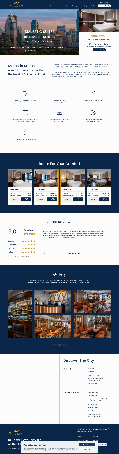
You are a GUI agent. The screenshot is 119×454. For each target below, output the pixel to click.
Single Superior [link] (41, 189)
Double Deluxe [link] (93, 189)
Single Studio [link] (14, 189)
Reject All (87, 450)
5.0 (12, 231)
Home (52, 6)
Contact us (50, 51)
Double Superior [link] (67, 189)
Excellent (29, 230)
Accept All (86, 445)
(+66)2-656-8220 (105, 2)
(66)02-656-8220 (30, 51)
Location (42, 51)
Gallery (84, 6)
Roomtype (75, 6)
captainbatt (74, 253)
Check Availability (104, 6)
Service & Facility (62, 6)
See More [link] (59, 346)
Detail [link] (15, 199)
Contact (93, 6)
